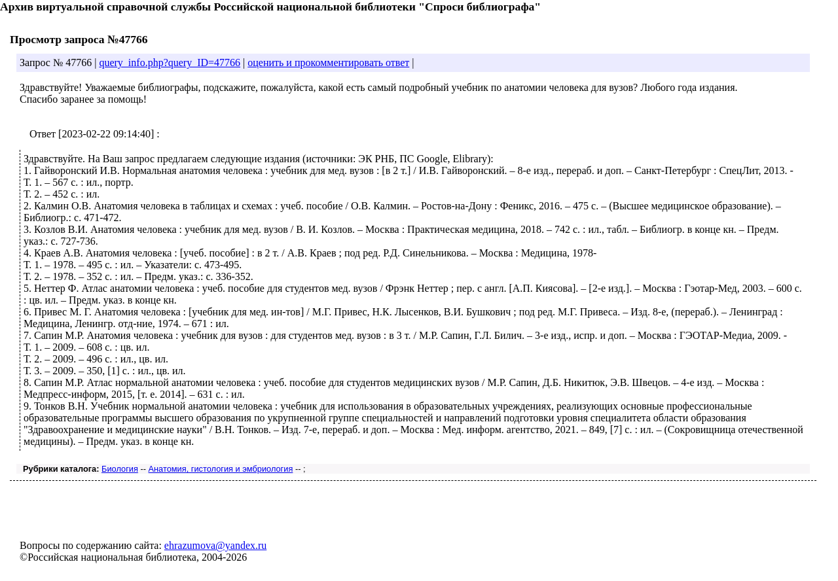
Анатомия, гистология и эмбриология (221, 469)
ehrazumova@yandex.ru (215, 545)
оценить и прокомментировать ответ (328, 62)
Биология (119, 469)
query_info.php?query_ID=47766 (169, 62)
